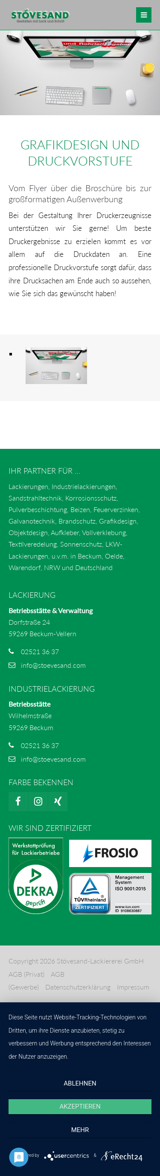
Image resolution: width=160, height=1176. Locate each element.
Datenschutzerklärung (78, 987)
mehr (80, 1130)
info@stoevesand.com (53, 665)
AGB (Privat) (26, 974)
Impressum (133, 987)
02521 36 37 (40, 651)
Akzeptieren (79, 1106)
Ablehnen (80, 1083)
